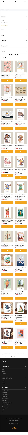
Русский (4, 373)
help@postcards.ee (13, 420)
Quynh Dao (4, 409)
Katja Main (4, 400)
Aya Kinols (4, 392)
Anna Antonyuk (5, 390)
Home (2, 9)
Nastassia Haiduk (6, 404)
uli (2, 411)
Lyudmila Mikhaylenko (7, 402)
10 (11, 356)
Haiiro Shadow (5, 396)
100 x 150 (5, 22)
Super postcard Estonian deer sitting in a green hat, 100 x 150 (20, 196)
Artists (3, 381)
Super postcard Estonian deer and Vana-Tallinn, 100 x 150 (20, 171)
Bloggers (4, 383)
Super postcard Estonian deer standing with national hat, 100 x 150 (7, 196)
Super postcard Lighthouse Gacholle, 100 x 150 (20, 317)
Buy (7, 80)
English (3, 371)
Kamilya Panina (5, 398)
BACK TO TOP (14, 428)
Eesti (3, 369)
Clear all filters (4, 25)
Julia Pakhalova (5, 394)
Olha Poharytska (6, 407)
